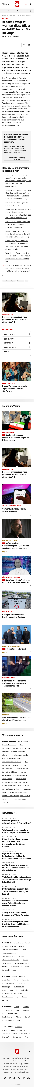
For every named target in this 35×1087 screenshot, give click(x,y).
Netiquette (7, 1066)
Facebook (18, 1027)
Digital (4, 15)
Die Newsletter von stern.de (20, 943)
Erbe (20, 983)
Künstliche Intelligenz (9, 281)
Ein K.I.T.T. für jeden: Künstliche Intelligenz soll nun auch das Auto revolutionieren (17, 224)
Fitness (26, 1010)
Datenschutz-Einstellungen (19, 1069)
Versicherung (18, 993)
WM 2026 (29, 11)
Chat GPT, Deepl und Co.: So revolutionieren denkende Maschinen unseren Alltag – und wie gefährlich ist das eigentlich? (18, 180)
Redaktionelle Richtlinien (14, 1061)
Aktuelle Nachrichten (10, 950)
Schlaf (27, 1017)
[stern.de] (17, 4)
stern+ (4, 967)
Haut (17, 1010)
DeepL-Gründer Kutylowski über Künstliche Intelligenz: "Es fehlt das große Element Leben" (18, 234)
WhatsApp (23, 1030)
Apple (13, 1030)
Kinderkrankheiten (11, 1014)
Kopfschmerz (7, 1017)
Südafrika (24, 990)
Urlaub (7, 993)
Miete (4, 990)
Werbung (6, 1069)
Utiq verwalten (24, 1064)
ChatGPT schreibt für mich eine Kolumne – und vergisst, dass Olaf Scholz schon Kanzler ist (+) (18, 268)
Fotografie (20, 281)
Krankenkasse (19, 987)
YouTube (24, 1034)
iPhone (4, 1030)
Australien (6, 980)
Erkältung (8, 1010)
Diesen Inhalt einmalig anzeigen (17, 158)
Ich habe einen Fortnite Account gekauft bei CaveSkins (15, 765)
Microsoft (5, 1037)
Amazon (14, 1034)
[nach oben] (29, 1051)
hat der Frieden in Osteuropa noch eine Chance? (16, 751)
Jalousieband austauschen (11, 762)
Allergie (16, 1007)
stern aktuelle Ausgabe (10, 960)
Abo (26, 4)
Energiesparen (10, 983)
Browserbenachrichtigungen (20, 1072)
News (4, 11)
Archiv (24, 950)
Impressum (6, 1058)
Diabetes (26, 1007)
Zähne (18, 1020)
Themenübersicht (8, 956)
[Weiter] (30, 11)
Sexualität (8, 1020)
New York (13, 990)
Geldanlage (6, 987)
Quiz (26, 281)
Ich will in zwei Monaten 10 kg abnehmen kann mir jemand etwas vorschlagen (15, 782)
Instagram (17, 1037)
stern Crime (15, 967)
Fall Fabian (20, 11)
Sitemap (22, 956)
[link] (31, 4)
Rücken (18, 1017)
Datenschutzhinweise (10, 1064)
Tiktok (27, 1037)
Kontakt (6, 1072)
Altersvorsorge (17, 976)
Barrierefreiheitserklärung (20, 1058)
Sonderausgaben (21, 963)
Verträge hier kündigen (20, 1066)
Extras (10, 11)
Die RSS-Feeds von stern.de (14, 946)
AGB (25, 1061)
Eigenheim (25, 980)
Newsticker (8, 812)
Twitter (5, 1034)
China (16, 980)
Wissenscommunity (9, 953)
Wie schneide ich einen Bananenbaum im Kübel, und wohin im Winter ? (16, 795)
